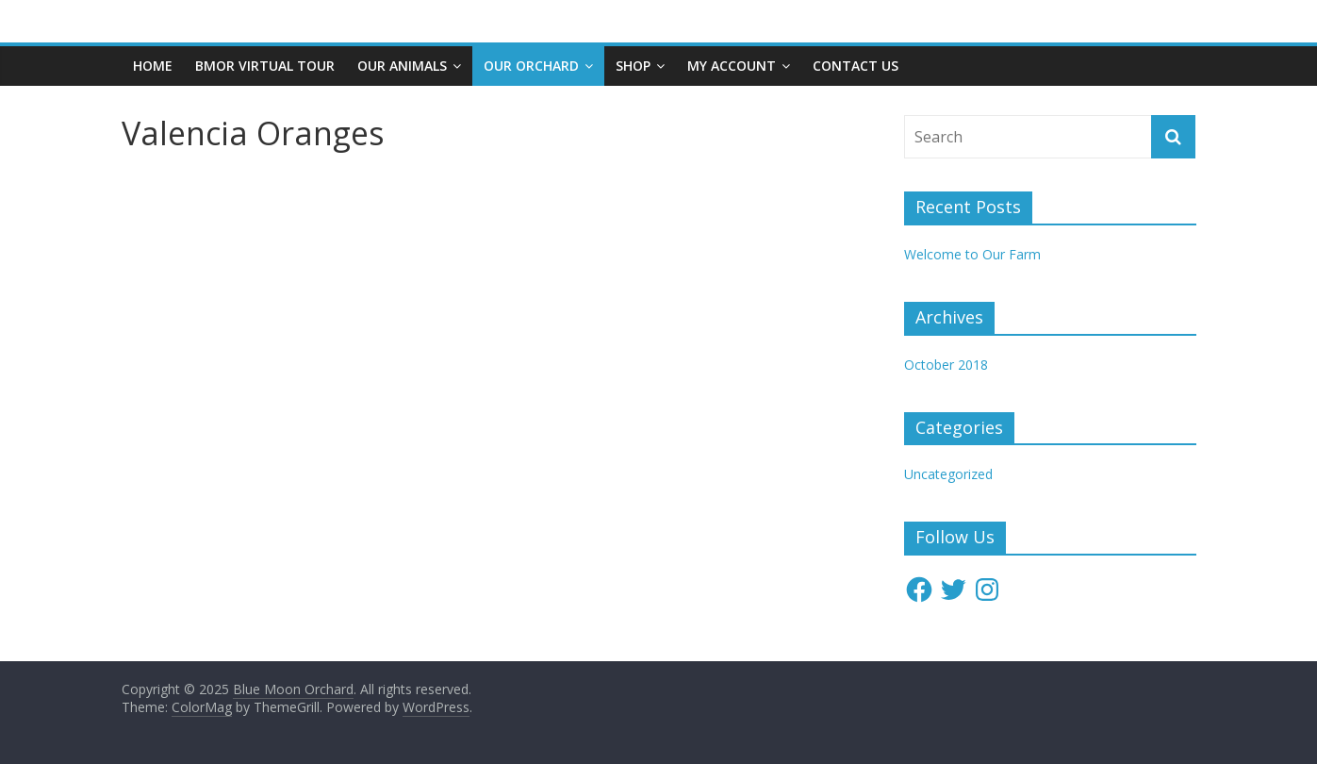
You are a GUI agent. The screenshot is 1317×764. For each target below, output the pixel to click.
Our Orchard (531, 66)
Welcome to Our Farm (972, 254)
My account (731, 66)
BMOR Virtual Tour (265, 66)
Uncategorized (948, 474)
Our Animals (402, 66)
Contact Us (855, 66)
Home (153, 66)
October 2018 (946, 365)
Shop (633, 66)
